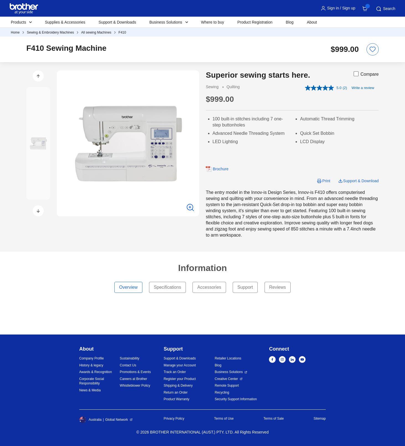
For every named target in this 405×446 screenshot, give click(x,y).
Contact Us (128, 365)
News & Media (90, 390)
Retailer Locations (228, 358)
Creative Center (226, 379)
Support (245, 287)
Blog (290, 22)
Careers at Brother (133, 379)
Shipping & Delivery (178, 385)
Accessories (209, 287)
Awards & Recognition (95, 372)
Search (385, 9)
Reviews (277, 287)
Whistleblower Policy (135, 385)
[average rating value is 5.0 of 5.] (324, 88)
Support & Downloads (117, 22)
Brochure (221, 169)
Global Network (116, 420)
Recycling (222, 392)
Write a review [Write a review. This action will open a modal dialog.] (363, 88)
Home (15, 32)
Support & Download (361, 181)
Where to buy (212, 22)
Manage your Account (180, 365)
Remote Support (227, 385)
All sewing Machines (96, 32)
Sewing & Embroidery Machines (50, 32)
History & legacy (91, 365)
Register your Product (180, 379)
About (312, 22)
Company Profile (91, 358)
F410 (122, 32)
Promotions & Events (135, 372)
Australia (90, 419)
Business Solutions (229, 372)
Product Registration (255, 22)
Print (326, 181)
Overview (128, 287)
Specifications (167, 287)
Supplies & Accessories (65, 22)
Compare (366, 73)
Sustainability (129, 358)
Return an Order (176, 392)
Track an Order (175, 372)
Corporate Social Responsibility (91, 381)
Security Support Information (236, 399)
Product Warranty (176, 399)
